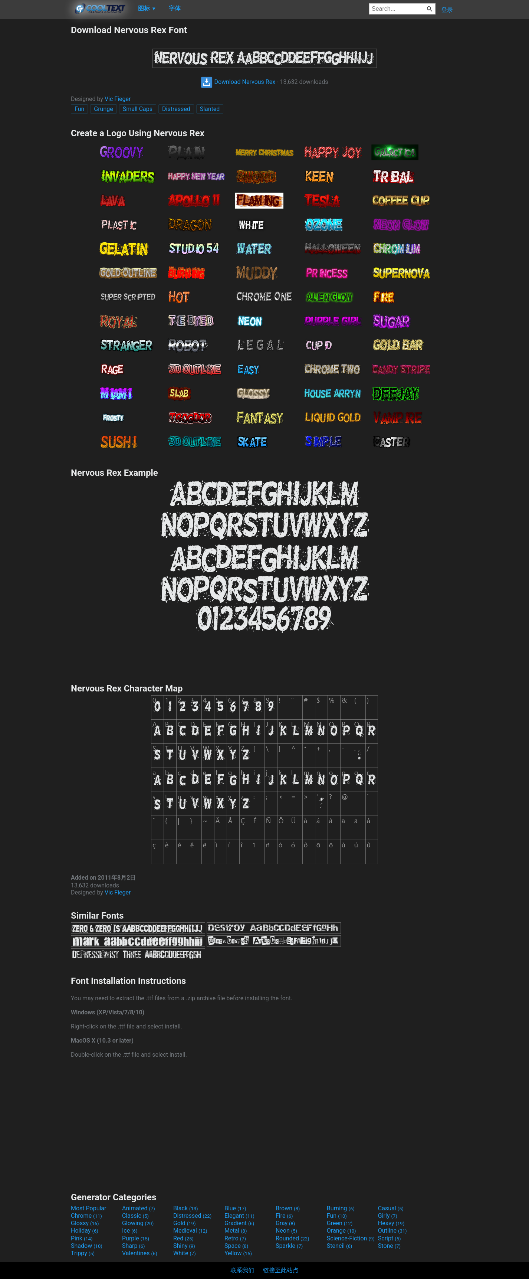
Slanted (210, 108)
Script (389, 1238)
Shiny (184, 1245)
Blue (235, 1208)
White (184, 1253)
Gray (285, 1223)
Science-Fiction (351, 1238)
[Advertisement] (35, 135)
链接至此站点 (281, 1270)
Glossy (85, 1223)
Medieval (190, 1230)
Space (236, 1245)
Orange (341, 1230)
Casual (391, 1208)
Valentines (139, 1253)
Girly (387, 1215)
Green (340, 1223)
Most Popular (88, 1208)
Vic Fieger (118, 98)
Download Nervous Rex (238, 81)
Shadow (86, 1245)
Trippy (83, 1253)
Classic (135, 1215)
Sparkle (289, 1245)
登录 (447, 9)
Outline (392, 1230)
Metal (235, 1230)
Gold (184, 1223)
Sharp (133, 1245)
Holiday (84, 1230)
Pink (82, 1238)
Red (183, 1238)
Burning (341, 1208)
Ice (129, 1230)
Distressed (176, 108)
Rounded (292, 1238)
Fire (284, 1215)
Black (185, 1208)
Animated (138, 1208)
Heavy (391, 1223)
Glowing (138, 1223)
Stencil (339, 1245)
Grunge (103, 108)
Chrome (86, 1215)
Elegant (239, 1215)
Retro (235, 1238)
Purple (135, 1238)
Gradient (239, 1223)
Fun (79, 108)
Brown (288, 1208)
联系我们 (242, 1270)
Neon (286, 1230)
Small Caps (137, 108)
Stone (389, 1245)
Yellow (238, 1253)
